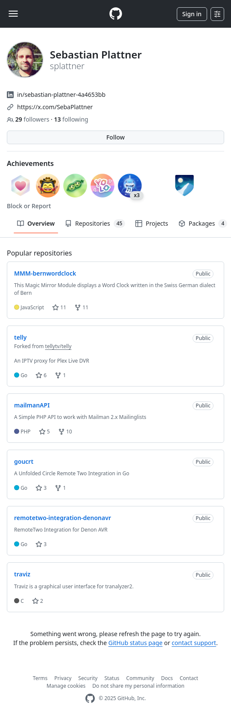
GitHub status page (135, 643)
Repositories (95, 223)
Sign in (192, 14)
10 (65, 431)
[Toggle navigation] (13, 13)
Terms (40, 678)
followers (29, 119)
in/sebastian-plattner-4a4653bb (61, 94)
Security (87, 678)
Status (111, 678)
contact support (194, 643)
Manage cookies (66, 685)
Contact (189, 678)
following (71, 119)
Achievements (30, 163)
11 (59, 307)
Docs (167, 678)
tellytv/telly (58, 346)
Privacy (62, 678)
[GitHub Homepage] (90, 698)
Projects (151, 223)
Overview (36, 223)
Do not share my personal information (138, 685)
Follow (115, 137)
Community (140, 678)
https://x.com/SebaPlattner (55, 107)
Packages (202, 223)
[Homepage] (116, 14)
